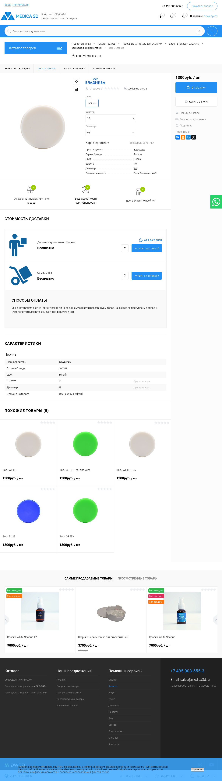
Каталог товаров (35, 48)
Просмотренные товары (137, 578)
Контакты (113, 744)
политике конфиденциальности (37, 772)
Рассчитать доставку (190, 119)
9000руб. (17, 645)
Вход (8, 4)
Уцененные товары (67, 705)
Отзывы (113, 737)
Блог (111, 718)
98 (135, 168)
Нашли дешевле (187, 112)
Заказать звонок (202, 6)
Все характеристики (141, 142)
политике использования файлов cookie (84, 772)
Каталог (112, 686)
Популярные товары (68, 686)
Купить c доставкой (147, 248)
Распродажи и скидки (69, 692)
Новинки (61, 679)
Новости (113, 711)
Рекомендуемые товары (70, 699)
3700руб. (111, 647)
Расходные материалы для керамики (26, 692)
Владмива (139, 149)
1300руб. (28, 480)
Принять (198, 769)
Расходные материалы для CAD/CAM (25, 686)
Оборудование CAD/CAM (18, 679)
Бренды (112, 724)
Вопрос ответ (115, 731)
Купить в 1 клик (196, 101)
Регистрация (21, 4)
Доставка (113, 705)
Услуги (112, 699)
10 (135, 163)
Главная (112, 679)
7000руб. (159, 645)
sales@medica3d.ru (195, 679)
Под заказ (183, 125)
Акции (111, 692)
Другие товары (142, 381)
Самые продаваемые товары (89, 578)
